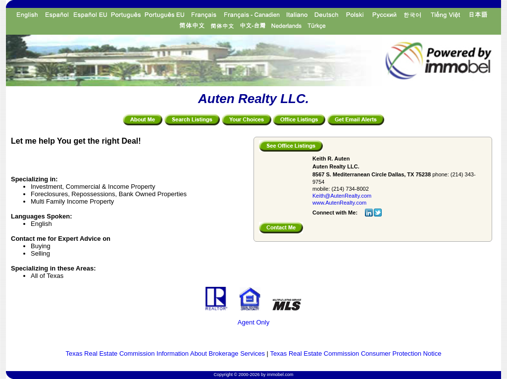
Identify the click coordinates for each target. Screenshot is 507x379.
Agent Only (253, 322)
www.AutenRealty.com (339, 203)
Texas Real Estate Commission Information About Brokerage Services (165, 353)
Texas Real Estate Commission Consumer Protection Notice (355, 353)
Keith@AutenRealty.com (341, 196)
